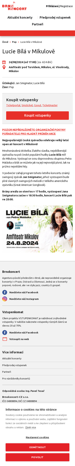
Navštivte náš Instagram (24, 299)
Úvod (5, 42)
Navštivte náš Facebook (23, 292)
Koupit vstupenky (37, 115)
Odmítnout (37, 447)
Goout (37, 105)
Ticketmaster (50, 105)
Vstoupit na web (19, 339)
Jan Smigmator (24, 83)
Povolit (37, 457)
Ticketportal (13, 105)
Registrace (66, 6)
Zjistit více (30, 427)
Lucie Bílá (39, 83)
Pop (14, 42)
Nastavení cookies (37, 437)
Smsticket (27, 105)
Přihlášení (52, 6)
